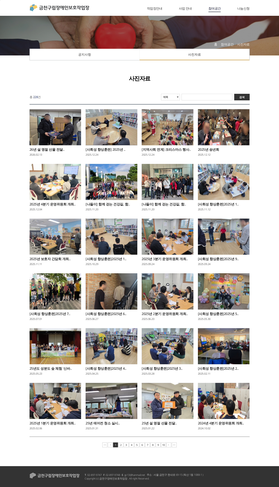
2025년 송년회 (208, 149)
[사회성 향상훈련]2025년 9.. (218, 259)
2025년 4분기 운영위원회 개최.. (53, 204)
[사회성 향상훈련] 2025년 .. (105, 149)
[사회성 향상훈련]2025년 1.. (218, 204)
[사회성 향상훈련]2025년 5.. (218, 313)
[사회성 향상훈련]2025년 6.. (106, 313)
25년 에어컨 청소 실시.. (103, 423)
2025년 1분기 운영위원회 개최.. (53, 423)
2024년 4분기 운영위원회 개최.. (221, 423)
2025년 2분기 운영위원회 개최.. (165, 313)
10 (163, 445)
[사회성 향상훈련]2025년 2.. (218, 368)
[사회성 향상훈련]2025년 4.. (106, 368)
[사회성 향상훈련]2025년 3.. (162, 368)
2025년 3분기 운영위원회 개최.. (165, 259)
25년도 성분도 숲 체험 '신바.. (51, 368)
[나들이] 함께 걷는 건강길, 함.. (108, 204)
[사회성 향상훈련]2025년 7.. (50, 313)
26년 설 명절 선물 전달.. (47, 149)
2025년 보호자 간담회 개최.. (50, 259)
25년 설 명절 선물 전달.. (159, 423)
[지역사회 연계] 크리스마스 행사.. (166, 149)
